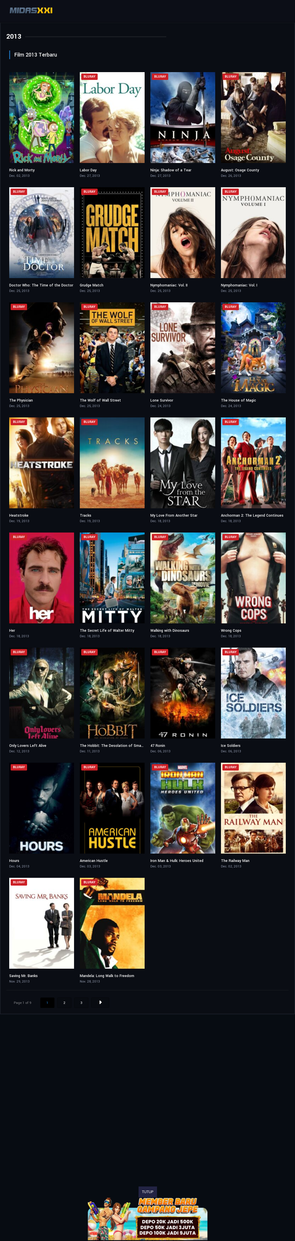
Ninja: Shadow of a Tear (170, 170)
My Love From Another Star (173, 515)
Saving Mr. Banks (23, 975)
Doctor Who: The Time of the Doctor (41, 285)
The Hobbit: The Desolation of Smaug (112, 745)
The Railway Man (235, 860)
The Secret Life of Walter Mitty (107, 630)
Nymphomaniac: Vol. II (169, 285)
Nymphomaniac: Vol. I (239, 285)
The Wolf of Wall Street (100, 400)
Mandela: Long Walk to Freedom (107, 975)
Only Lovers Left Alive (27, 745)
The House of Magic (238, 400)
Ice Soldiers (231, 745)
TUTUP (148, 1192)
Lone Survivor (161, 400)
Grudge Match (91, 285)
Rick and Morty (22, 170)
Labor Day (88, 170)
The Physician (21, 400)
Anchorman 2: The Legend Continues (252, 515)
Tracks (85, 515)
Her (12, 630)
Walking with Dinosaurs (169, 630)
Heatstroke (19, 515)
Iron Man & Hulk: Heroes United (176, 860)
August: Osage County (240, 170)
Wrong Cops (231, 630)
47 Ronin (157, 745)
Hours (14, 860)
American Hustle (94, 860)
